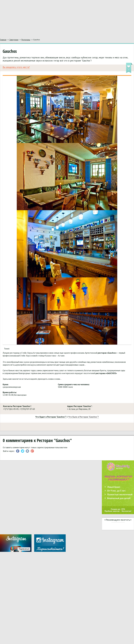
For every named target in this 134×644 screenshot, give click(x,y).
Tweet (7, 348)
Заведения (13, 39)
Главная (3, 39)
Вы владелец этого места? (16, 67)
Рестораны (25, 39)
